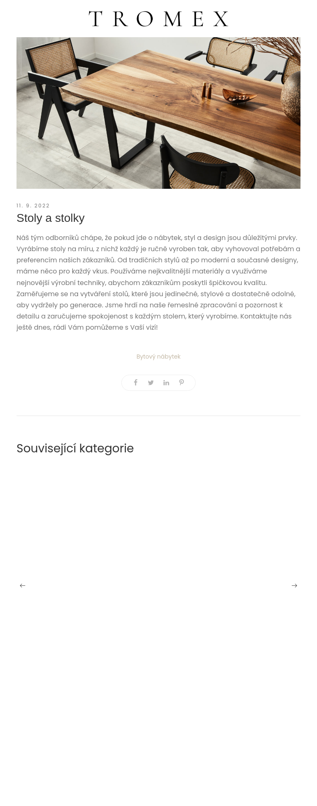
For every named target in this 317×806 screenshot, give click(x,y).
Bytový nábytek (159, 356)
